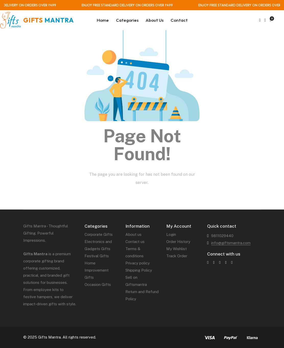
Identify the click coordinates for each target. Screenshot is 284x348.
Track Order (176, 256)
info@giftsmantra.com (231, 243)
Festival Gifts (97, 256)
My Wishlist (176, 249)
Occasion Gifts (98, 284)
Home (103, 20)
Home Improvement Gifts (97, 270)
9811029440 (222, 236)
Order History (178, 241)
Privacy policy (137, 263)
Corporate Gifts (99, 234)
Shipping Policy (138, 270)
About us (133, 234)
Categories (127, 20)
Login (171, 234)
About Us (154, 20)
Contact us (135, 241)
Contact (179, 20)
